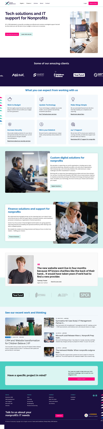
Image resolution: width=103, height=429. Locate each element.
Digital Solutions (56, 186)
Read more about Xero (77, 114)
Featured (8, 337)
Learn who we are (26, 34)
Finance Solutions (14, 236)
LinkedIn (73, 399)
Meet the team (53, 399)
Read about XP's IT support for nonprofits (83, 139)
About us (51, 397)
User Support (8, 401)
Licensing (29, 399)
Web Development (10, 399)
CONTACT (59, 415)
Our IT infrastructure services (48, 114)
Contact (47, 3)
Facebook (73, 397)
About (41, 3)
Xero (28, 397)
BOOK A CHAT (81, 379)
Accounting (30, 401)
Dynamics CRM (9, 397)
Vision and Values (53, 401)
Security (7, 405)
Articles (36, 3)
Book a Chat (93, 3)
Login (85, 3)
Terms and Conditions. (38, 421)
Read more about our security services (18, 141)
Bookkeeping (30, 403)
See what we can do (12, 34)
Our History (52, 403)
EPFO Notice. (54, 421)
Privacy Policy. (47, 421)
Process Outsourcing (32, 405)
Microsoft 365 (8, 403)
